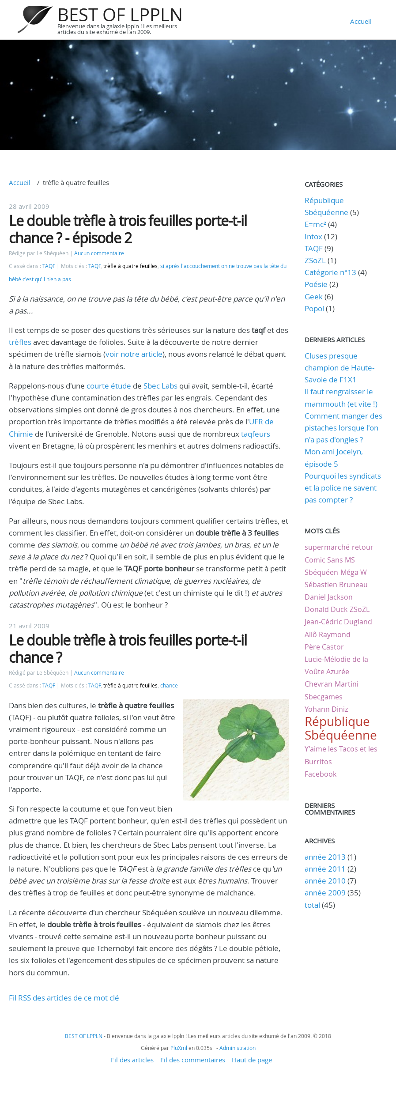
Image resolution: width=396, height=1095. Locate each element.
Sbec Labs (160, 386)
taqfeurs (255, 434)
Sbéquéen (321, 572)
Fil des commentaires (192, 1059)
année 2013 (325, 857)
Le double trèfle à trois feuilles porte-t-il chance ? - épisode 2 (128, 229)
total (313, 905)
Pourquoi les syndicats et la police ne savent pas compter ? (343, 488)
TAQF (48, 266)
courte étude (109, 386)
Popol (314, 308)
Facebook (320, 774)
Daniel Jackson (329, 597)
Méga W (353, 572)
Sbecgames (324, 697)
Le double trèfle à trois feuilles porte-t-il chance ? (128, 648)
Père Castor (324, 647)
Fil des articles (132, 1059)
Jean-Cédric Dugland (338, 622)
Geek (314, 296)
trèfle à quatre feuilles (130, 266)
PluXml (178, 1047)
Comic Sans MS (330, 560)
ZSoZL (315, 260)
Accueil (361, 21)
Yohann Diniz (326, 709)
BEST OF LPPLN (120, 14)
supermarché (327, 547)
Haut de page (252, 1059)
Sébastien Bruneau (336, 584)
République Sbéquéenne (341, 728)
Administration (237, 1047)
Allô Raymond (328, 634)
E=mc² (315, 224)
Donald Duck (326, 609)
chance (169, 685)
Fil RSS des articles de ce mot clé (64, 998)
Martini (346, 684)
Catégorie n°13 (330, 272)
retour (362, 547)
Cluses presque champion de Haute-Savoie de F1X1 (339, 368)
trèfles (20, 342)
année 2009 (325, 892)
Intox (313, 236)
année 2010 (325, 881)
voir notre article (134, 354)
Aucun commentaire (99, 253)
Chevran (318, 684)
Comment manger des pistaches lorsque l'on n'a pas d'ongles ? (343, 428)
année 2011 (325, 869)
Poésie (316, 284)
